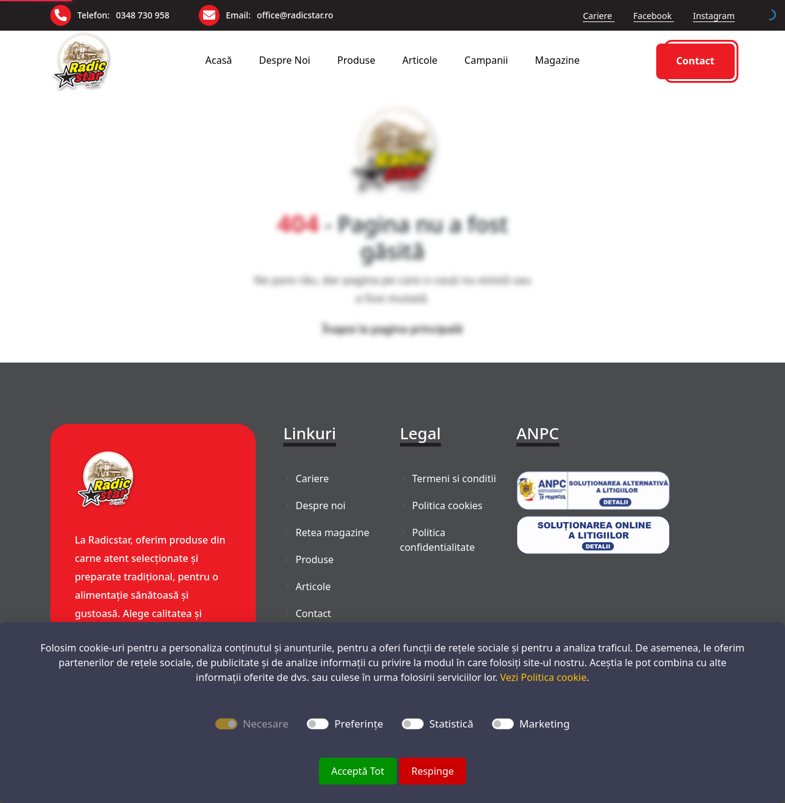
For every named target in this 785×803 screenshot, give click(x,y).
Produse (356, 60)
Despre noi (284, 60)
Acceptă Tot (358, 771)
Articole (419, 60)
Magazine (557, 60)
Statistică (451, 724)
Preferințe (358, 724)
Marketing (544, 724)
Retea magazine (332, 532)
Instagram (714, 15)
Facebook (654, 15)
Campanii (486, 60)
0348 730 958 (142, 15)
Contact (695, 60)
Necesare (265, 724)
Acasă (218, 60)
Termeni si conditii (454, 478)
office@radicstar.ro (295, 15)
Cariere (598, 15)
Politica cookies (447, 505)
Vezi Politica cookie (543, 677)
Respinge (433, 771)
